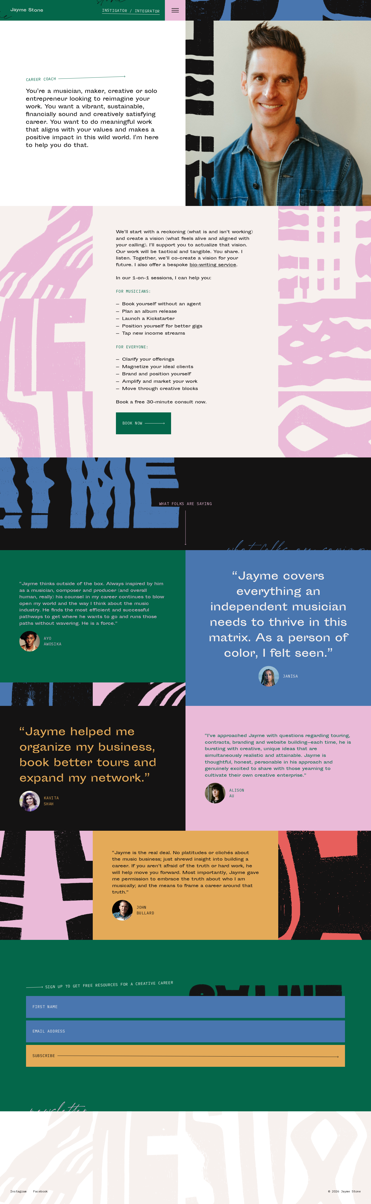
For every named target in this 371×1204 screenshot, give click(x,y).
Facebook (40, 1191)
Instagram (18, 1191)
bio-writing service (213, 265)
